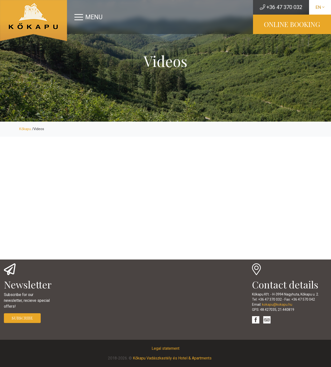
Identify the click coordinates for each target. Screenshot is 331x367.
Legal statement (165, 348)
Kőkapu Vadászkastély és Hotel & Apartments (172, 358)
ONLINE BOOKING (292, 24)
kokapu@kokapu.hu (277, 304)
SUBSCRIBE (22, 318)
